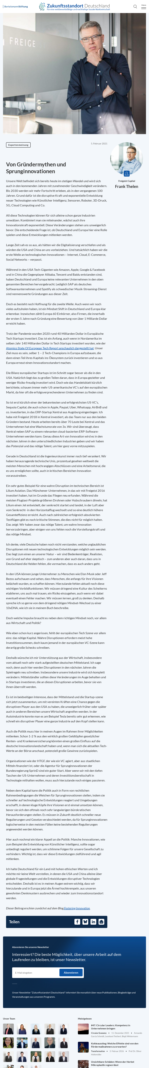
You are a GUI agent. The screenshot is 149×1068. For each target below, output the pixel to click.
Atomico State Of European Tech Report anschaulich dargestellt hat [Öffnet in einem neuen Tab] (50, 348)
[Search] (135, 6)
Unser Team (9, 1018)
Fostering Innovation (77, 908)
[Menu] (143, 6)
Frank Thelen (126, 186)
